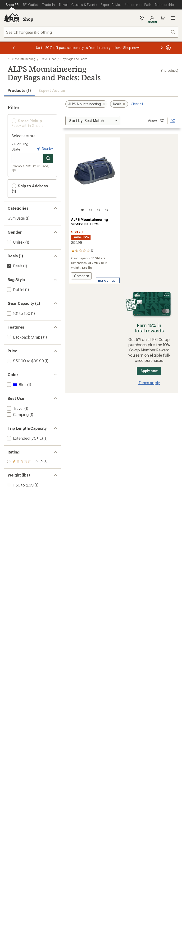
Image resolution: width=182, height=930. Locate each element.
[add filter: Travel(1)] (14, 408)
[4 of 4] (107, 210)
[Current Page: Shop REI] (12, 4)
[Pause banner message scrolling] (167, 47)
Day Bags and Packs (73, 59)
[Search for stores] (48, 158)
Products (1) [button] (19, 90)
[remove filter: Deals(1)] (14, 266)
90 (172, 120)
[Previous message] (14, 47)
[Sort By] (92, 120)
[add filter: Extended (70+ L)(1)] (24, 438)
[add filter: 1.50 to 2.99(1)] (20, 485)
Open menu (173, 18)
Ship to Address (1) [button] (30, 188)
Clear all (137, 104)
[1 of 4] (82, 210)
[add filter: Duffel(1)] (15, 289)
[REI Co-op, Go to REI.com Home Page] (11, 18)
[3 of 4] (99, 210)
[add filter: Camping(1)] (17, 414)
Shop (28, 19)
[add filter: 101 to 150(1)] (18, 313)
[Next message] (161, 47)
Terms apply (149, 382)
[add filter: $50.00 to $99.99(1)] (25, 361)
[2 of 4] (90, 210)
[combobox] (91, 32)
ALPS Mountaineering (21, 59)
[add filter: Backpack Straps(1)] (24, 337)
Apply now (149, 371)
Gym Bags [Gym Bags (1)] (16, 218)
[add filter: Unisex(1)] (15, 242)
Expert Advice (51, 90)
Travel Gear (47, 59)
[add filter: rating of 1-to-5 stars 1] (27, 461)
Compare (81, 276)
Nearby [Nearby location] (44, 149)
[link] (94, 176)
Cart (162, 18)
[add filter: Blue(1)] (16, 384)
